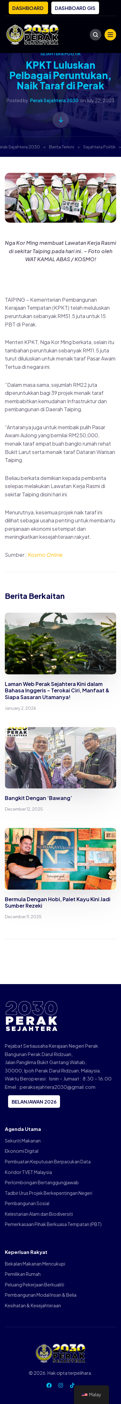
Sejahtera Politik (60, 53)
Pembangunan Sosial (27, 1203)
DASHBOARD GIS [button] (75, 8)
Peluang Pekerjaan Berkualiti (34, 1284)
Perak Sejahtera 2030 (54, 100)
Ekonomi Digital (21, 1151)
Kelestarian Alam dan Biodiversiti (39, 1214)
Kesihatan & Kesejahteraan (33, 1305)
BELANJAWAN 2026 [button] (34, 1101)
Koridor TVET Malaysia (28, 1172)
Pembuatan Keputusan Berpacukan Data (48, 1161)
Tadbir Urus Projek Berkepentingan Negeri (48, 1193)
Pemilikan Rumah (23, 1274)
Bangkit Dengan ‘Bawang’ (38, 798)
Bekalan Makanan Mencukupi (35, 1263)
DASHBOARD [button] (28, 8)
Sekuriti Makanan (23, 1140)
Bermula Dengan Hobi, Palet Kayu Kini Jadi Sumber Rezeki (57, 902)
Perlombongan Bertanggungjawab (42, 1182)
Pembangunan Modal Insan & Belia (40, 1295)
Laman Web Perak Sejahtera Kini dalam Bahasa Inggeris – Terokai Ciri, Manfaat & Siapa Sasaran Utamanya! (57, 690)
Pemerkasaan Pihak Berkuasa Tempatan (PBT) (53, 1224)
